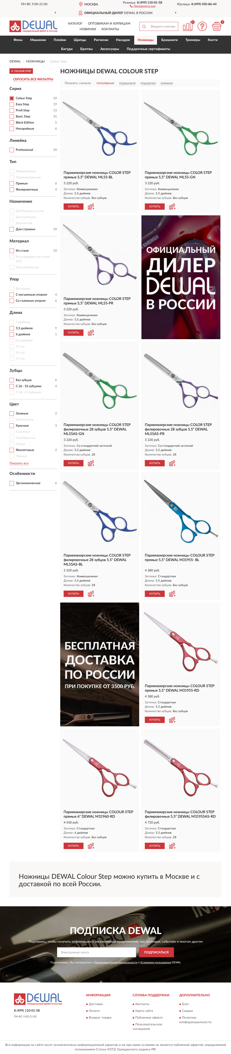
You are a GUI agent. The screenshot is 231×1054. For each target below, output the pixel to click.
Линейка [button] (17, 141)
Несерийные (25, 128)
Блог (185, 1004)
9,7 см (20, 358)
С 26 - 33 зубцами (28, 386)
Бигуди (67, 49)
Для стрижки (25, 229)
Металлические (27, 267)
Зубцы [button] (15, 371)
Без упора (23, 288)
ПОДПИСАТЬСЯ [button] (156, 952)
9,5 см (20, 352)
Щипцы (80, 40)
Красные (22, 425)
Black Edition (25, 122)
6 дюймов (23, 334)
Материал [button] (19, 241)
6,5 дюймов (24, 340)
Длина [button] (15, 313)
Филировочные (27, 189)
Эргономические (28, 483)
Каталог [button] (75, 23)
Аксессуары (109, 49)
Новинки (88, 29)
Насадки (123, 40)
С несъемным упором (31, 294)
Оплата (94, 1011)
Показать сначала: (78, 83)
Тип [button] (12, 162)
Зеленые (22, 413)
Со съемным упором (31, 300)
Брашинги (169, 40)
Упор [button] (14, 279)
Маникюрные (26, 171)
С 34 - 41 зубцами (28, 392)
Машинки (38, 40)
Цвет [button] (14, 404)
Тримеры (192, 40)
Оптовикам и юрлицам (109, 23)
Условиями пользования (155, 962)
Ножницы (146, 40)
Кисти (213, 40)
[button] (142, 6)
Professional (24, 150)
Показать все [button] (18, 463)
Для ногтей (24, 223)
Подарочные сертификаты (148, 49)
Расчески (101, 40)
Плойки (60, 40)
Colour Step (24, 98)
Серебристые (25, 438)
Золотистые (24, 419)
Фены (18, 40)
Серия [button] (15, 89)
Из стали (22, 250)
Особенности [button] (22, 474)
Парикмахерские (28, 177)
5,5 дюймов (24, 328)
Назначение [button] (20, 202)
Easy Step (22, 104)
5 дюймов (23, 322)
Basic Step (23, 116)
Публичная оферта (149, 1017)
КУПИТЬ (73, 206)
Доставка (96, 1004)
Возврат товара (100, 1017)
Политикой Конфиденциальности (116, 962)
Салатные (23, 431)
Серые (20, 444)
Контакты (110, 29)
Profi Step (23, 110)
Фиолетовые (25, 450)
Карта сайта (144, 1011)
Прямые (22, 183)
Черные (21, 456)
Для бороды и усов (30, 211)
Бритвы (86, 49)
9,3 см (20, 346)
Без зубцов (24, 380)
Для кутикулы (26, 217)
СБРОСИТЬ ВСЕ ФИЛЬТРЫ (33, 79)
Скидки (187, 1011)
